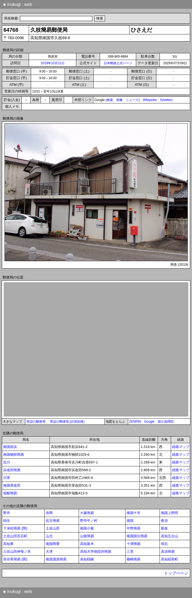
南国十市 (133, 513)
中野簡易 (133, 528)
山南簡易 (87, 536)
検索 (110, 100)
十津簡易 (133, 544)
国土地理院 (166, 421)
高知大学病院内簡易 (95, 551)
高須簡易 (168, 551)
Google (149, 421)
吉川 (6, 462)
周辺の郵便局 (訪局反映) (67, 421)
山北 (49, 536)
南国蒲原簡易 (56, 559)
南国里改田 (11, 485)
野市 (6, 513)
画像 (119, 100)
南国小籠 (87, 528)
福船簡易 (10, 493)
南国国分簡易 (137, 536)
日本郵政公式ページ (118, 63)
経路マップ (180, 447)
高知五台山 (169, 536)
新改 (164, 528)
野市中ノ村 (88, 521)
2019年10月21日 (52, 63)
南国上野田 (169, 513)
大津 (49, 551)
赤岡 (49, 513)
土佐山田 (53, 528)
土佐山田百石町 (15, 536)
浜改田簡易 (11, 470)
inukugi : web (17, 4)
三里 (130, 551)
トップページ (176, 573)
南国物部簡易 (13, 454)
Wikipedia (150, 100)
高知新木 (87, 544)
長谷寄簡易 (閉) (15, 559)
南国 (130, 521)
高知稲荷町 (169, 559)
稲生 (6, 521)
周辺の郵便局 (35, 421)
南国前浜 (10, 447)
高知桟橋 (87, 559)
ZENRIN (135, 421)
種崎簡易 (133, 559)
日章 (6, 478)
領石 (164, 544)
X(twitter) (166, 100)
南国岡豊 (53, 544)
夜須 (164, 521)
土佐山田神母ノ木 (17, 551)
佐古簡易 (53, 521)
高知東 (8, 544)
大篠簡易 (87, 513)
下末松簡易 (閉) (15, 528)
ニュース (132, 100)
